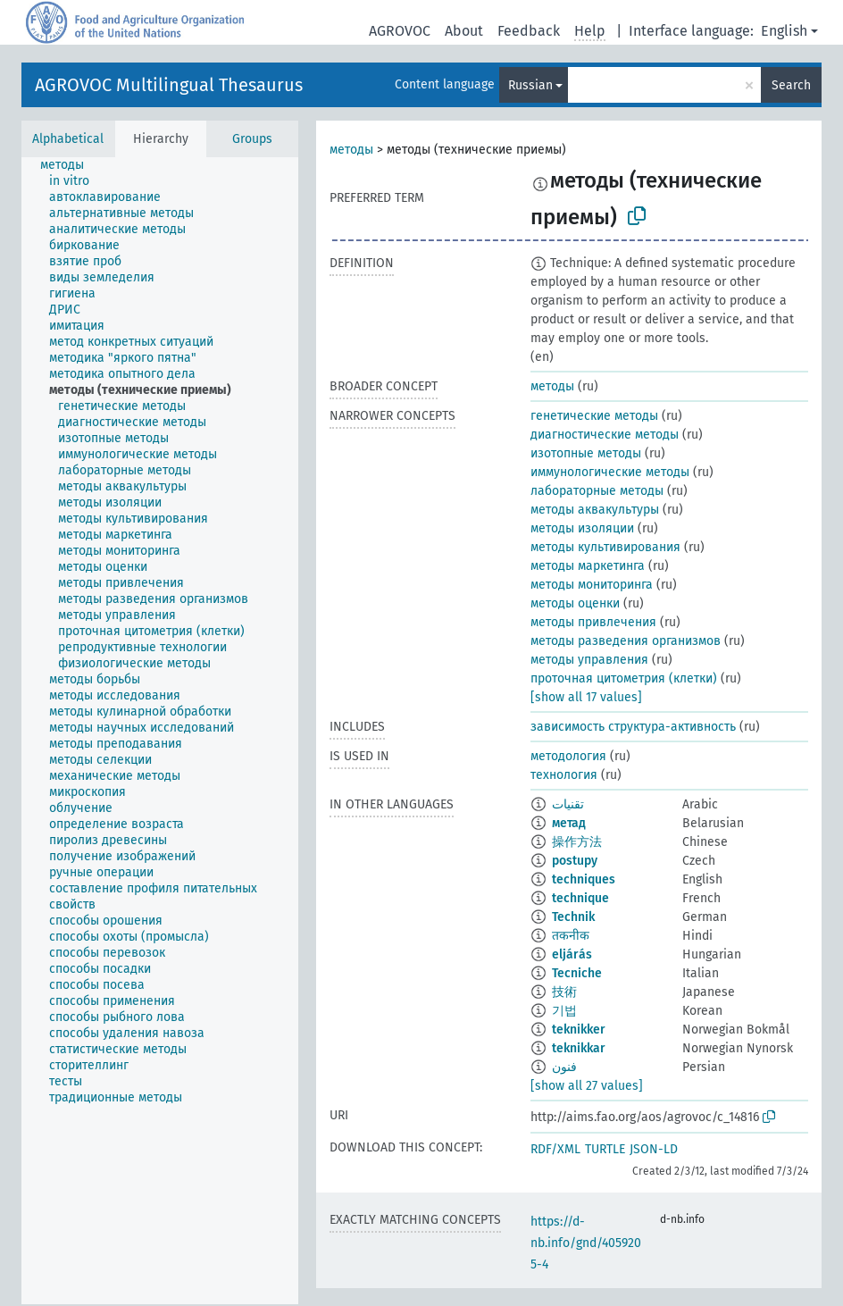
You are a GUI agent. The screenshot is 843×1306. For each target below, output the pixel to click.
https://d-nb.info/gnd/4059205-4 (585, 1243)
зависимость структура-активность (633, 726)
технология (563, 775)
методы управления (589, 659)
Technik (573, 917)
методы (351, 149)
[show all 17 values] (586, 697)
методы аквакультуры (594, 509)
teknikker (578, 1029)
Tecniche (577, 973)
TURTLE (605, 1149)
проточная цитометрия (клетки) (623, 678)
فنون (564, 1067)
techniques (583, 879)
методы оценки (575, 603)
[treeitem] (69, 165)
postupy (574, 860)
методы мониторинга (591, 584)
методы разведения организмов (625, 641)
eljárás (572, 954)
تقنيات (568, 804)
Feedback (528, 30)
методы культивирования (605, 547)
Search (791, 85)
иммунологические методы (609, 472)
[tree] (159, 730)
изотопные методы (585, 453)
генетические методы (594, 415)
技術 (564, 992)
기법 (564, 1010)
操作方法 (577, 842)
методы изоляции (582, 528)
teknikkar (578, 1048)
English (784, 30)
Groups (252, 139)
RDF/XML (555, 1149)
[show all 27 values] (586, 1085)
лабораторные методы (597, 490)
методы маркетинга (587, 565)
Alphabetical (68, 139)
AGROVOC (399, 30)
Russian (530, 85)
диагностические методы (604, 434)
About (464, 30)
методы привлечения (593, 622)
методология (568, 756)
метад (569, 823)
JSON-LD (654, 1149)
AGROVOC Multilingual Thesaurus (169, 85)
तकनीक (570, 935)
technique (580, 898)
